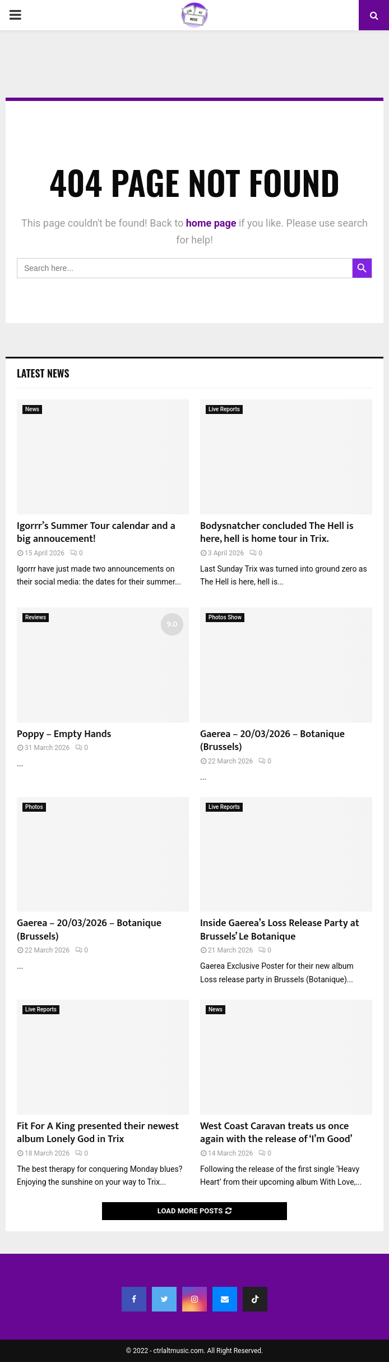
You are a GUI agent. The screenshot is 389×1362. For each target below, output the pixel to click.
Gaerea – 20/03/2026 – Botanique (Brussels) (272, 741)
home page (211, 223)
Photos (34, 807)
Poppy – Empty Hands (64, 734)
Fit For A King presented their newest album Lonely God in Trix (98, 1133)
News (32, 409)
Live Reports (224, 409)
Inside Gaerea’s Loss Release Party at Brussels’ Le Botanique (279, 930)
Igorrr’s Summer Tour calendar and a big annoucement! (96, 532)
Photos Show (225, 617)
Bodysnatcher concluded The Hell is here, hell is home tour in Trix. (277, 532)
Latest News (43, 373)
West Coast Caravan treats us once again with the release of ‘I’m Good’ (276, 1133)
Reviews (35, 617)
